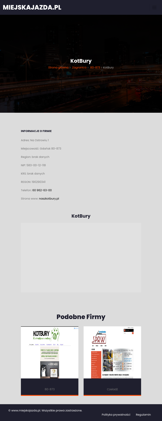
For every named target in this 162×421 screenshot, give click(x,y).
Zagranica (79, 67)
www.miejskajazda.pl (25, 410)
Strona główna (58, 67)
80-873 (95, 67)
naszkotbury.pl (49, 199)
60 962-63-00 (42, 190)
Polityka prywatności (116, 415)
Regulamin (143, 415)
